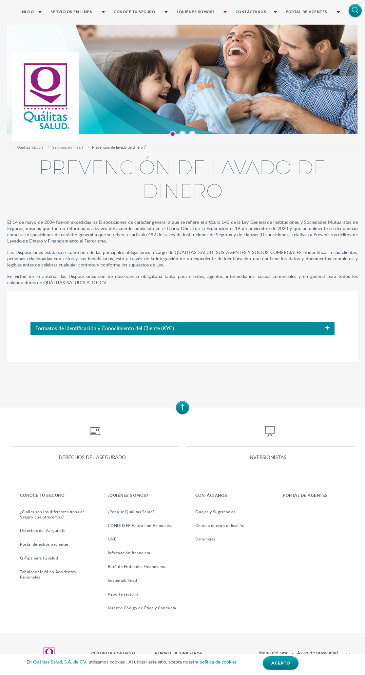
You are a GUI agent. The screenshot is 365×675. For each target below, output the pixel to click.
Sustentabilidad (122, 580)
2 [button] (182, 134)
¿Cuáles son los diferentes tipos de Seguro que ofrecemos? (52, 514)
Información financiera (129, 552)
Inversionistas (267, 457)
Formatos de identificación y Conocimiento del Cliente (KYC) (104, 328)
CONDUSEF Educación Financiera (140, 525)
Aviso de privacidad (317, 652)
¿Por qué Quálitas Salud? (131, 511)
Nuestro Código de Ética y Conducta (142, 607)
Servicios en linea (71, 12)
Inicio (27, 12)
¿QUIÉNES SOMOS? (196, 12)
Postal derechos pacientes (44, 544)
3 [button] (192, 134)
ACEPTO (280, 663)
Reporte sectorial (124, 594)
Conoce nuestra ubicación (219, 525)
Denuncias (205, 539)
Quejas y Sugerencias (215, 511)
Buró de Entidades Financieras (136, 566)
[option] (182, 82)
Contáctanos (251, 12)
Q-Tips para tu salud (39, 558)
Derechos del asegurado (92, 457)
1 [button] (172, 134)
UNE (112, 539)
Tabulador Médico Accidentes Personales (48, 574)
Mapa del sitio (274, 652)
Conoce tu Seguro (134, 12)
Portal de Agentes (306, 12)
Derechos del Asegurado (43, 530)
